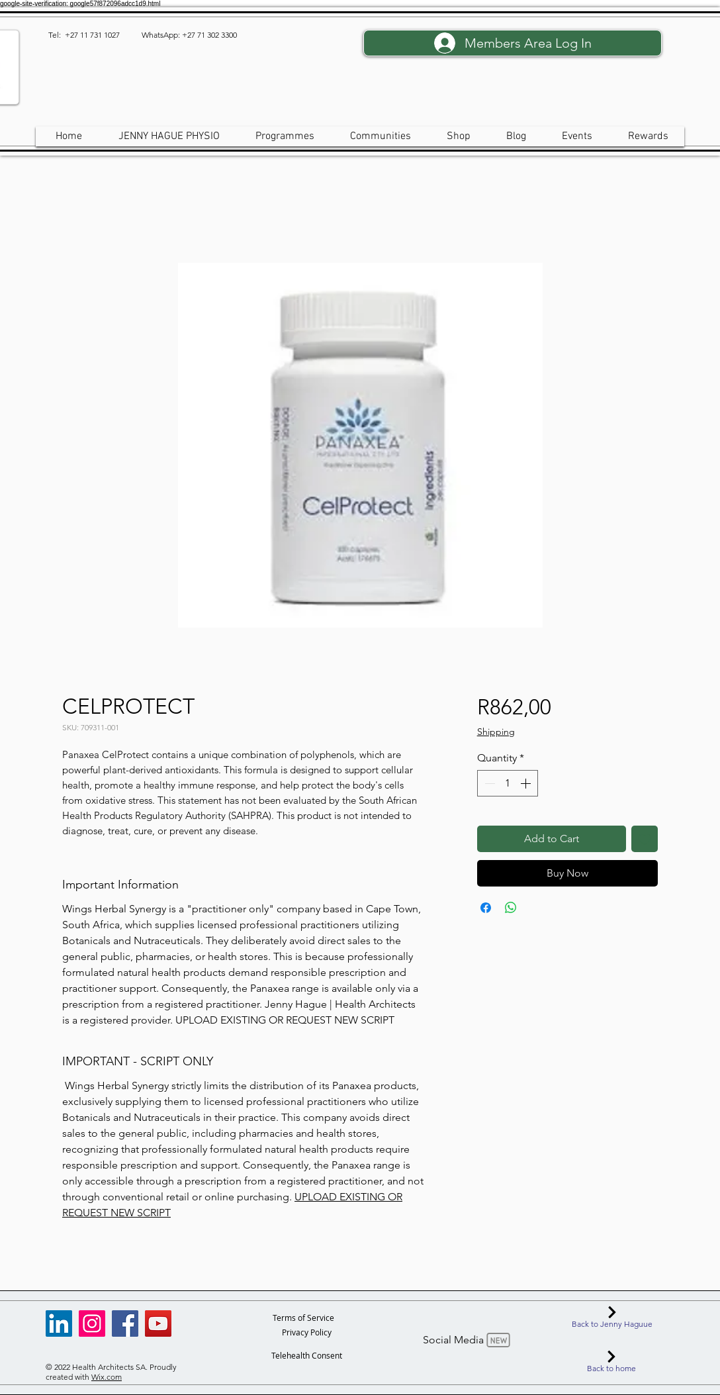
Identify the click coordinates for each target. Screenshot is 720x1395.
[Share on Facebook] (486, 908)
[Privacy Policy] (306, 1332)
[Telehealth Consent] (306, 1355)
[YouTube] (158, 1323)
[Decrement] (488, 783)
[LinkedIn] (59, 1323)
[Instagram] (92, 1323)
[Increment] (527, 783)
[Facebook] (125, 1323)
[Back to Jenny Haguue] (612, 1317)
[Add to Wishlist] (644, 839)
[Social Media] (467, 1340)
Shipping (496, 732)
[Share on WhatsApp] (511, 908)
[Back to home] (611, 1362)
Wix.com (106, 1377)
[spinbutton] (508, 783)
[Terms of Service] (303, 1317)
